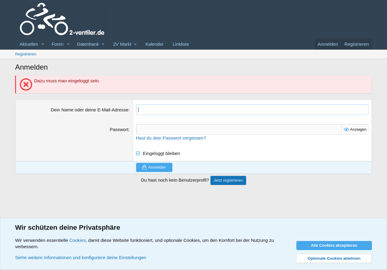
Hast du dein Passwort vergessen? (171, 137)
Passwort (119, 129)
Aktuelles (29, 44)
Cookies (77, 240)
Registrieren (25, 54)
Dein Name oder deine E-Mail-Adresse (89, 109)
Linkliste (181, 44)
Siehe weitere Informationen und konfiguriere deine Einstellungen (80, 257)
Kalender (154, 44)
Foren (57, 44)
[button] (43, 44)
